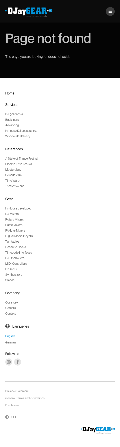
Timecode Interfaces (18, 252)
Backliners (12, 119)
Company (12, 293)
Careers (10, 308)
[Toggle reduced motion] (13, 417)
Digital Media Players (19, 236)
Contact (10, 313)
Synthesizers (13, 274)
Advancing (12, 125)
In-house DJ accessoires (21, 130)
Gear (9, 199)
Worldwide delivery (17, 136)
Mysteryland (13, 169)
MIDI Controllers (16, 263)
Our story (11, 302)
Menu (110, 9)
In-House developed (18, 208)
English (10, 336)
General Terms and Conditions (25, 398)
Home (10, 93)
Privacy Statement (17, 391)
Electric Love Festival (19, 164)
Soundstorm (13, 175)
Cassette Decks (15, 247)
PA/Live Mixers (15, 230)
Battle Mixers (13, 225)
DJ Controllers (14, 258)
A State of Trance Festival (21, 158)
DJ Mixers (12, 214)
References (14, 149)
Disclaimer (12, 405)
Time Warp (12, 180)
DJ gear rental (14, 114)
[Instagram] (8, 362)
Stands (10, 280)
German (10, 342)
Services (11, 104)
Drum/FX (11, 269)
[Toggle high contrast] (7, 417)
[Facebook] (17, 362)
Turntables (12, 241)
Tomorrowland (14, 186)
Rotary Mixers (14, 219)
